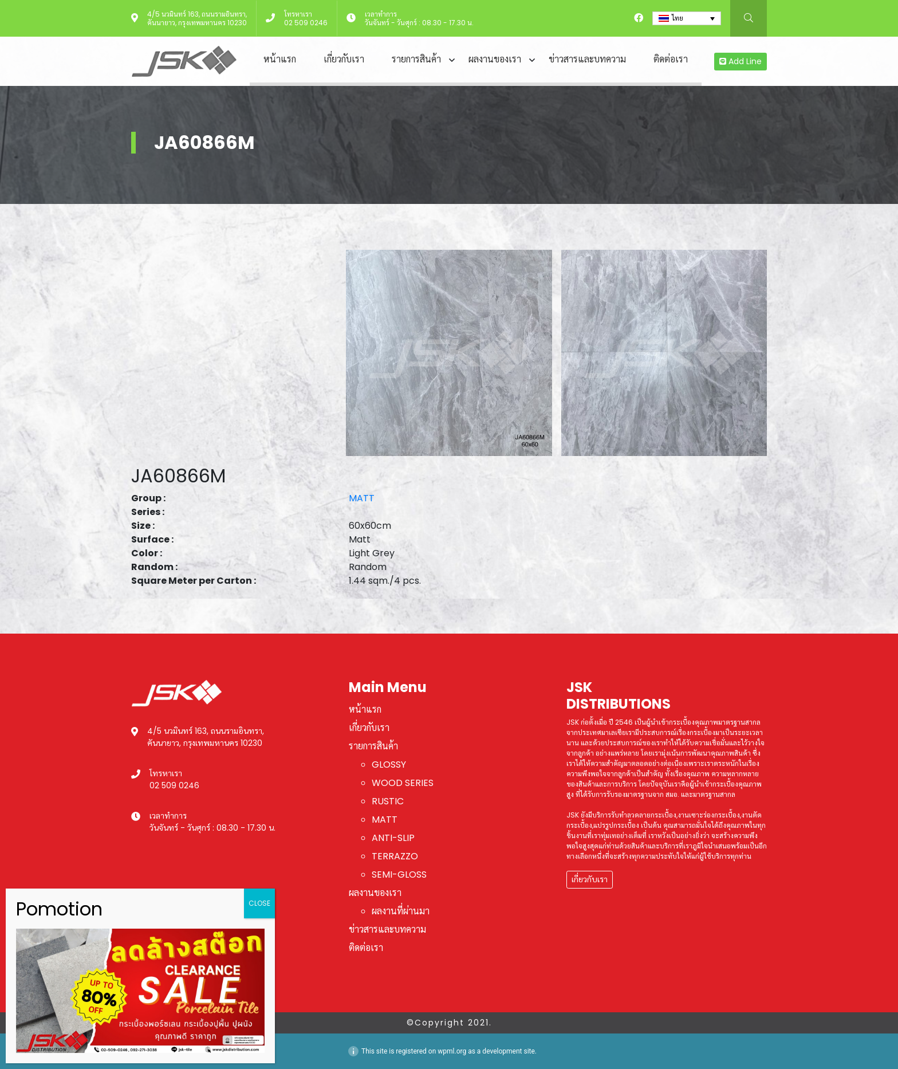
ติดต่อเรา (670, 59)
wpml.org (452, 1051)
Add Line (740, 61)
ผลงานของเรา (494, 59)
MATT (362, 498)
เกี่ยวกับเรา (344, 59)
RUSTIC (388, 801)
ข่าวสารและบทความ (587, 59)
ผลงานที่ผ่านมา (401, 911)
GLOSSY (389, 764)
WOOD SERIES (403, 782)
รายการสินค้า (416, 59)
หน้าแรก (279, 59)
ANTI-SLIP (393, 837)
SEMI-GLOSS (399, 874)
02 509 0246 (306, 22)
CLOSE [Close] (259, 903)
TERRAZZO (395, 856)
